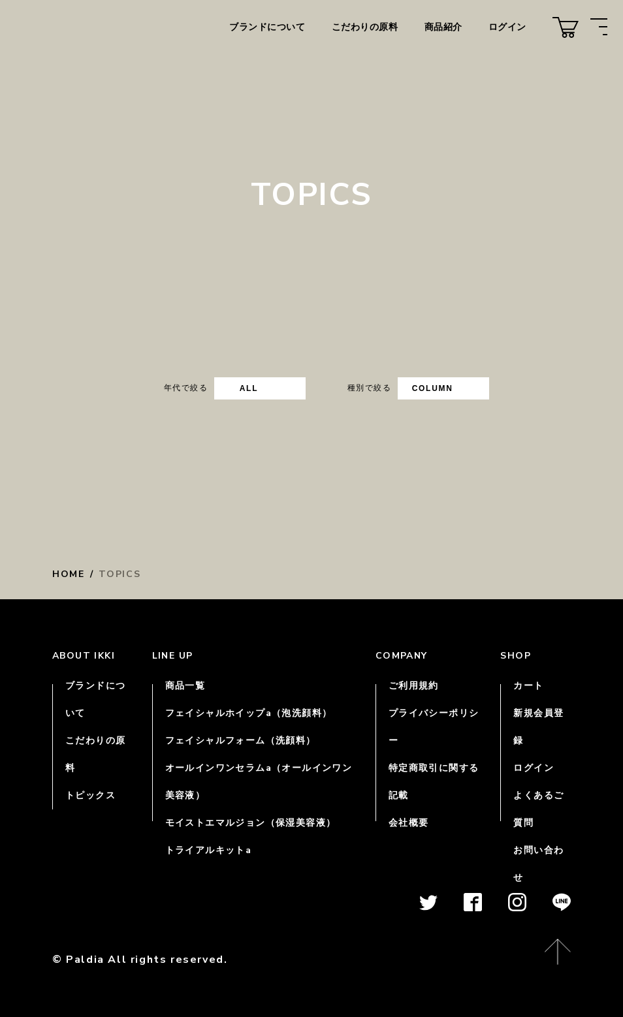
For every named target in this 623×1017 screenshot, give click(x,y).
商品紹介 (443, 27)
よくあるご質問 (538, 809)
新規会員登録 (538, 727)
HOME (68, 574)
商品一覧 (185, 686)
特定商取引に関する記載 (434, 782)
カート (528, 686)
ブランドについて (267, 27)
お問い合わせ (538, 864)
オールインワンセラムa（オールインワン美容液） (259, 782)
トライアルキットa (208, 850)
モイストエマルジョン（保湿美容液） (250, 823)
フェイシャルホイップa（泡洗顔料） (248, 713)
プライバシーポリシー (434, 727)
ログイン (507, 27)
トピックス (90, 795)
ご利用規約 (414, 686)
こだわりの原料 (365, 27)
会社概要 (409, 823)
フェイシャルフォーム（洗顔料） (240, 740)
